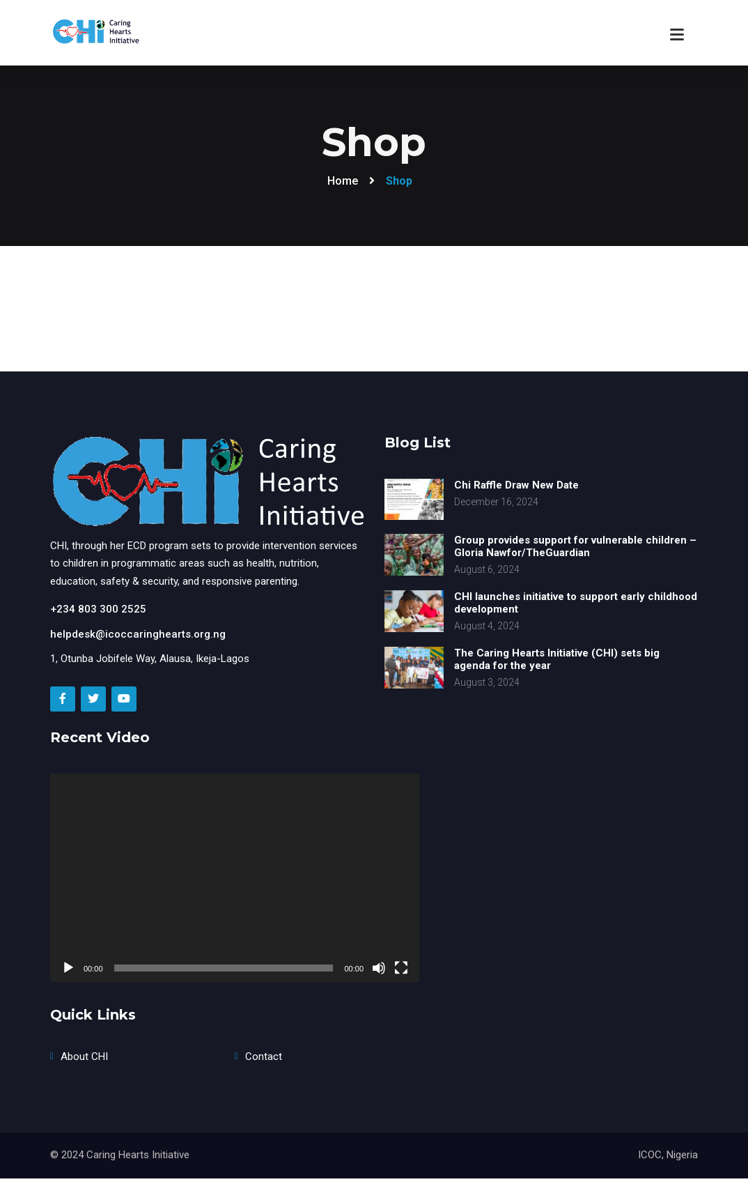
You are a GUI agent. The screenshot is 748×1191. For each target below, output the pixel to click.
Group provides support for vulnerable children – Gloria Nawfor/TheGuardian (575, 546)
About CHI (84, 1056)
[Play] (68, 968)
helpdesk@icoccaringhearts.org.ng (138, 634)
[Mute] (379, 968)
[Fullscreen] (401, 968)
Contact (263, 1056)
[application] (234, 877)
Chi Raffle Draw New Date (516, 485)
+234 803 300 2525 (98, 609)
